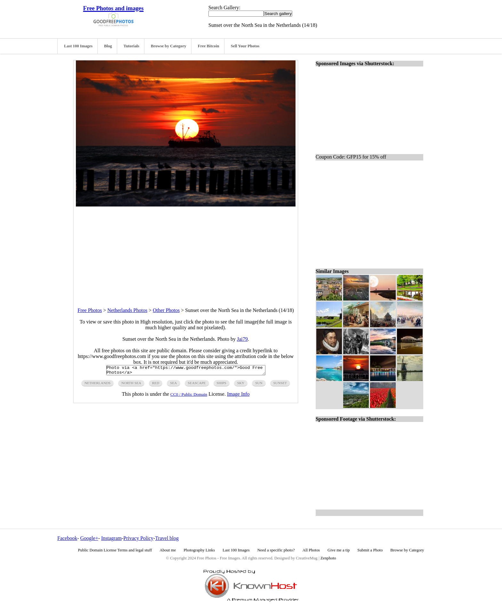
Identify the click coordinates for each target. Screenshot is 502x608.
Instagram (111, 538)
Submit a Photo (370, 550)
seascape (197, 385)
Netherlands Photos (127, 310)
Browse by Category (168, 46)
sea (173, 385)
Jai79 (242, 339)
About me (168, 550)
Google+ (89, 538)
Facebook (67, 538)
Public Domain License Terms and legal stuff (115, 550)
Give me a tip (339, 550)
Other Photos (166, 310)
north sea (131, 385)
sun (258, 385)
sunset (280, 385)
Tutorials (131, 46)
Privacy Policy (138, 538)
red (155, 385)
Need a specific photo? (276, 550)
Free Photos (89, 310)
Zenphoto (328, 558)
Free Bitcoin (208, 46)
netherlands (97, 385)
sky (240, 385)
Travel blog (167, 538)
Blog (108, 46)
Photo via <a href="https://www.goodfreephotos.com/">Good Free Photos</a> (186, 371)
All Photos (311, 550)
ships (221, 385)
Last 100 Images (78, 46)
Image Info (238, 396)
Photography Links (199, 550)
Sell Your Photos (245, 46)
